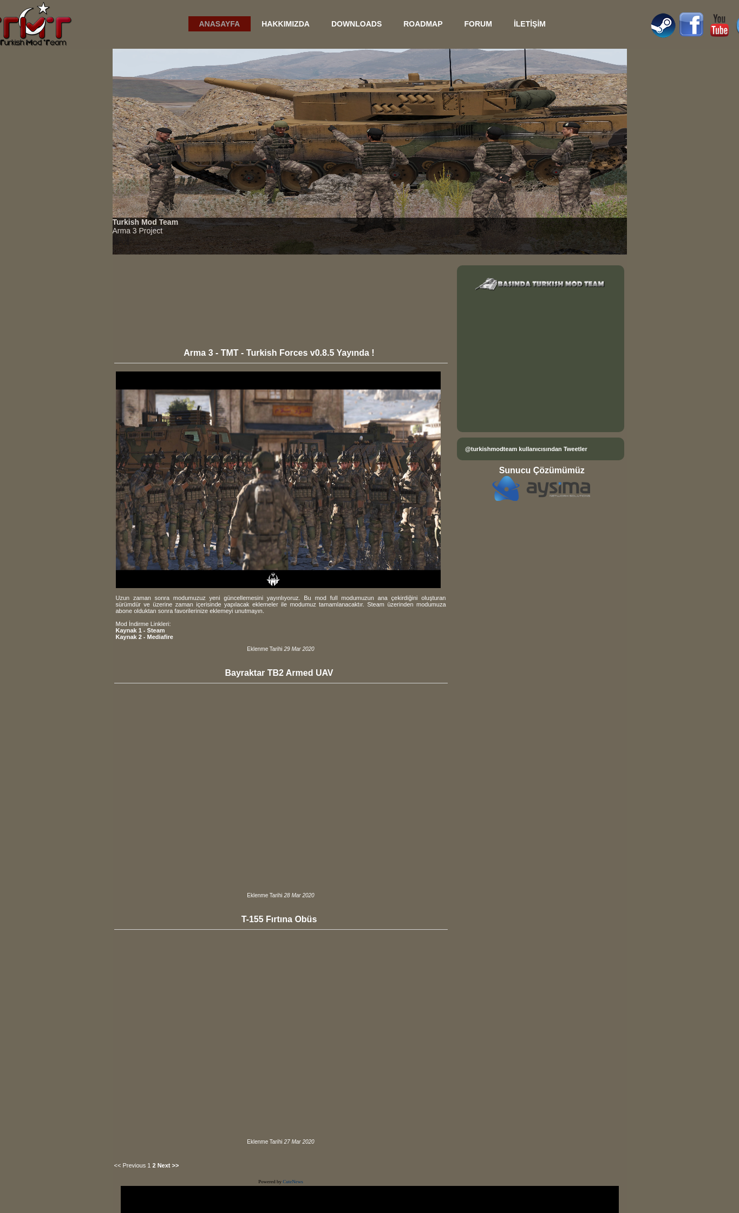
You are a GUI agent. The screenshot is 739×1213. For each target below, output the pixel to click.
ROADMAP (422, 23)
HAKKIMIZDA (285, 23)
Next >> (168, 1165)
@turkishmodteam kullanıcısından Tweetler (526, 449)
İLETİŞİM (530, 23)
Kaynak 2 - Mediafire (144, 637)
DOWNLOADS (356, 23)
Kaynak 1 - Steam (140, 630)
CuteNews (293, 1181)
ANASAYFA (219, 23)
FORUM (478, 23)
